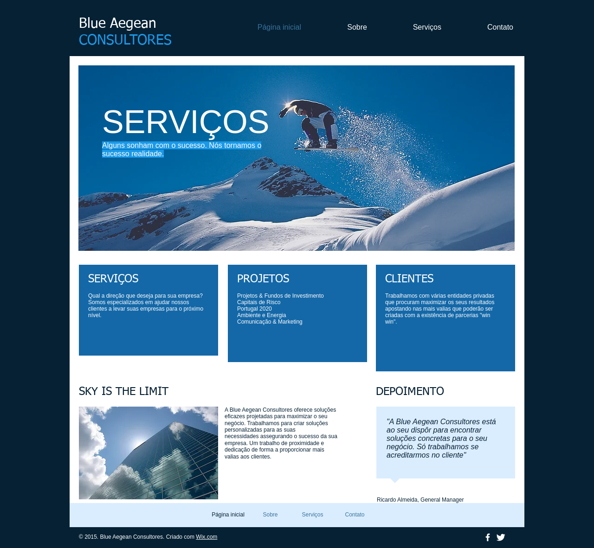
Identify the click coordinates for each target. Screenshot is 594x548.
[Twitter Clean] (501, 537)
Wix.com (206, 537)
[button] (296, 158)
